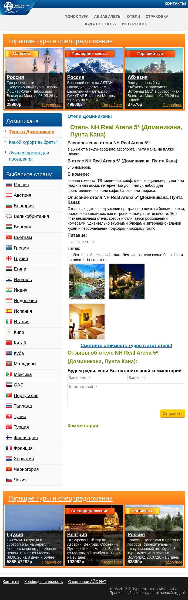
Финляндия (26, 437)
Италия (21, 321)
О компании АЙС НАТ (87, 581)
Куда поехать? (100, 24)
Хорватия (24, 458)
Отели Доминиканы (90, 116)
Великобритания (31, 216)
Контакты (175, 3)
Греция (21, 248)
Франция (23, 448)
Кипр (19, 332)
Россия (21, 184)
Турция (21, 427)
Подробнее (52, 562)
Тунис (20, 416)
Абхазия (137, 77)
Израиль (23, 279)
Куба (19, 353)
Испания (23, 311)
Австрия (22, 195)
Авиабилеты (108, 16)
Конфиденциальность (43, 581)
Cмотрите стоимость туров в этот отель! (126, 345)
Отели (133, 16)
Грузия (21, 258)
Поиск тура (77, 16)
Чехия (20, 479)
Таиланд (23, 406)
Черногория (26, 469)
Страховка (157, 16)
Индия (20, 290)
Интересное (135, 24)
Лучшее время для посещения (29, 156)
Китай (20, 342)
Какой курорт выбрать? (33, 142)
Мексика (23, 374)
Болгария (24, 205)
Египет (21, 269)
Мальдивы (25, 363)
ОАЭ (19, 385)
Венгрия (22, 226)
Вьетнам (23, 237)
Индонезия (25, 300)
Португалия (26, 395)
